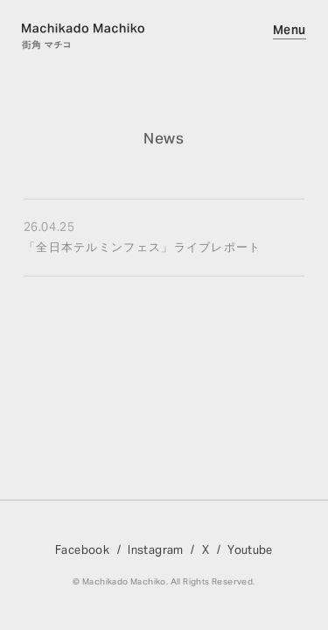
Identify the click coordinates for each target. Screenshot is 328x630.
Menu (289, 30)
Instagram (156, 550)
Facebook (82, 550)
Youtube (250, 550)
